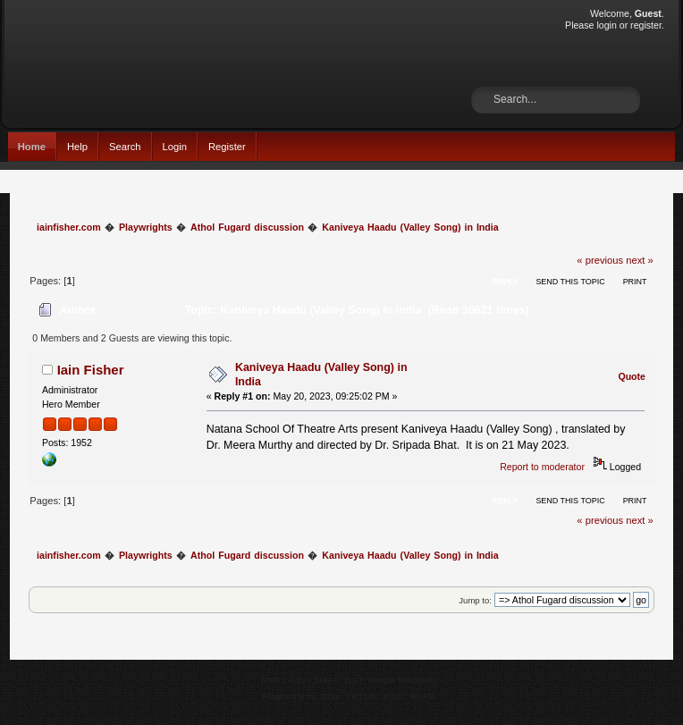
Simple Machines (402, 680)
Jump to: (475, 600)
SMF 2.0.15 (283, 680)
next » (639, 260)
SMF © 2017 (339, 680)
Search (125, 146)
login (606, 25)
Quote (631, 376)
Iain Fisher (90, 369)
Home (32, 146)
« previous (600, 260)
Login (175, 146)
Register (227, 146)
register (646, 25)
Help (77, 146)
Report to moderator (542, 466)
